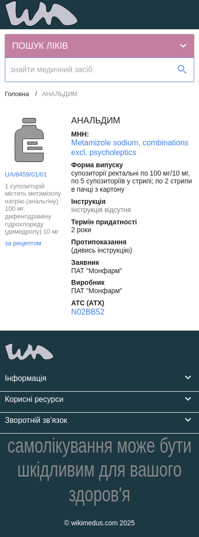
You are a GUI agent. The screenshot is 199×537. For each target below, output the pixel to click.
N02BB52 (88, 312)
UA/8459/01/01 (26, 174)
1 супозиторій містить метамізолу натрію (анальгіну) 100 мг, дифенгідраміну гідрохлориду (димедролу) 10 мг (33, 209)
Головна (17, 94)
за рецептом (23, 243)
